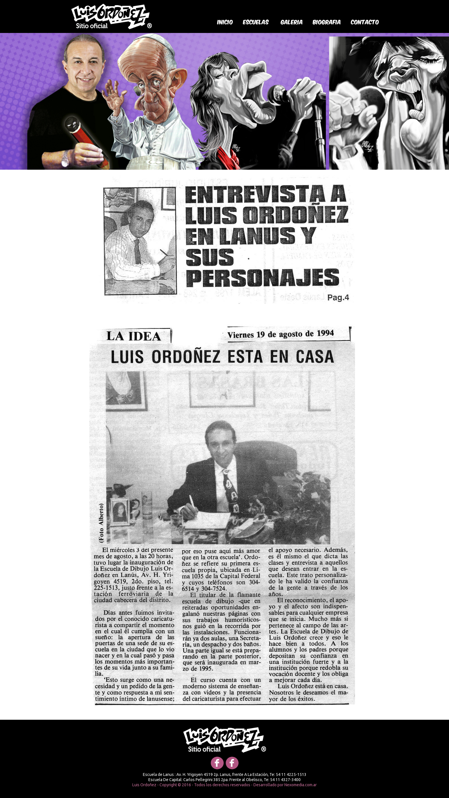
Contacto (365, 21)
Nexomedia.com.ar (300, 785)
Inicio (225, 21)
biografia (327, 21)
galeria (292, 21)
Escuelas (256, 21)
